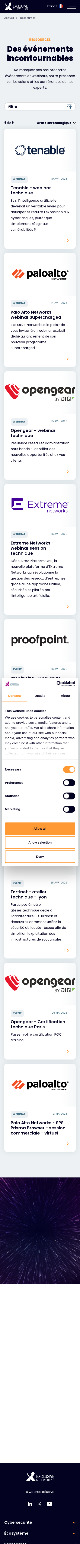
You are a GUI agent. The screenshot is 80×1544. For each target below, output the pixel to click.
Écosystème (16, 1533)
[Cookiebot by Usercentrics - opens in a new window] (57, 684)
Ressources (27, 18)
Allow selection (40, 842)
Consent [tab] (14, 695)
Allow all (40, 828)
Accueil (11, 18)
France (55, 6)
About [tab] (65, 695)
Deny (40, 856)
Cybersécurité (18, 1522)
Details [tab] (40, 695)
